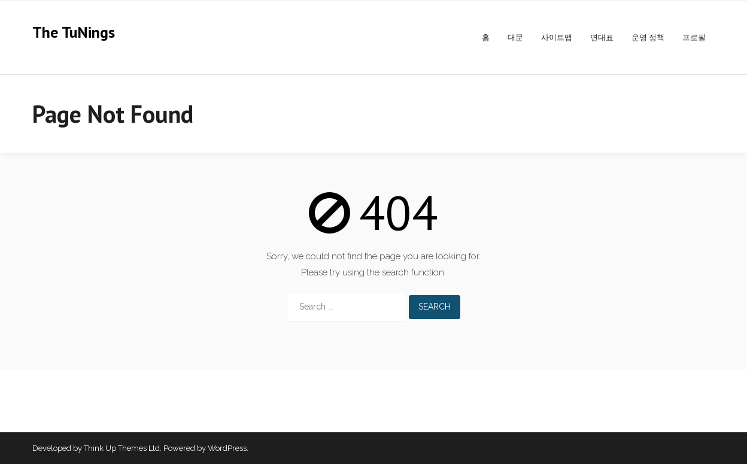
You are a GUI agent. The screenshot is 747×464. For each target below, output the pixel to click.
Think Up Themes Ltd (122, 448)
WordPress (227, 448)
